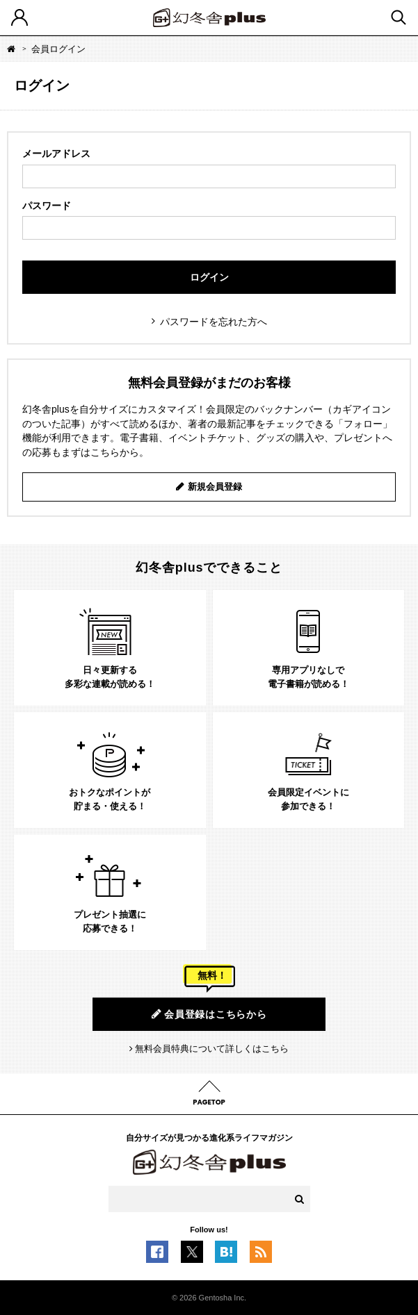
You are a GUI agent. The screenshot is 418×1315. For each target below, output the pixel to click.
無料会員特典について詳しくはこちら (212, 1048)
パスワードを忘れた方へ (213, 321)
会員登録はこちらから (209, 1014)
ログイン (209, 277)
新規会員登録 (215, 486)
